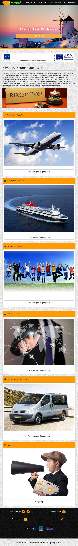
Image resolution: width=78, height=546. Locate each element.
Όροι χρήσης (51, 543)
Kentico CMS (41, 543)
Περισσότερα (39, 36)
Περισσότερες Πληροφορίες (39, 172)
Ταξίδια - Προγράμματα (57, 2)
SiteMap (58, 543)
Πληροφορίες (30, 2)
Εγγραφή (39, 502)
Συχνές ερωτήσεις (58, 511)
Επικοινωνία (72, 2)
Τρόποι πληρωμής (20, 519)
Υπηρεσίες (42, 2)
